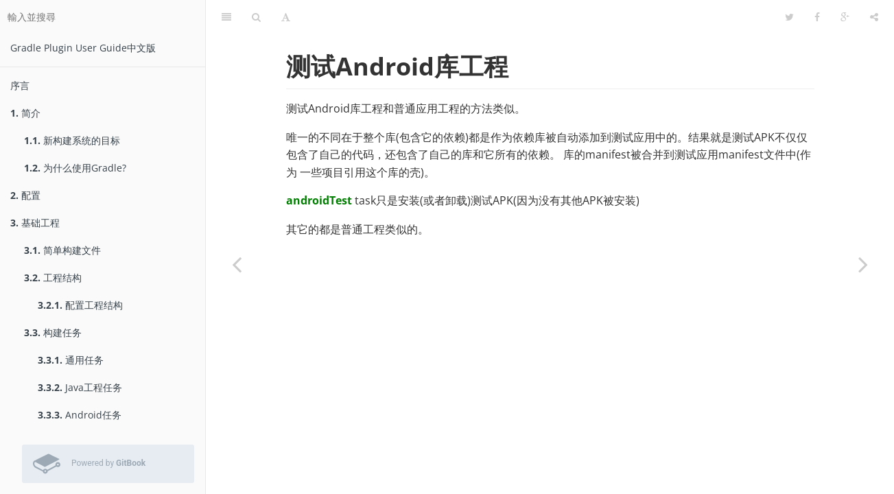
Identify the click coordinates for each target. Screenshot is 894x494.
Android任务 (79, 414)
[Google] (845, 17)
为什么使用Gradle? (75, 167)
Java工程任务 (80, 387)
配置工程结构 (80, 304)
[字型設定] (286, 17)
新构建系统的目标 (72, 140)
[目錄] (226, 17)
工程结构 (53, 277)
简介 (25, 112)
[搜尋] (256, 17)
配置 (25, 195)
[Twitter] (789, 17)
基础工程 (35, 222)
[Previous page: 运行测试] (237, 264)
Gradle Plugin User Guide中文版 (83, 47)
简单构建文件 (62, 250)
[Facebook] (817, 17)
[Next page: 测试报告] (863, 264)
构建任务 (53, 332)
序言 (20, 85)
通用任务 (71, 359)
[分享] (874, 17)
